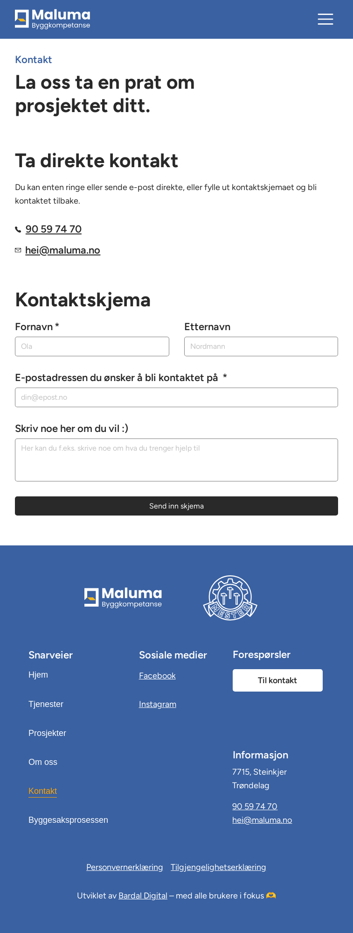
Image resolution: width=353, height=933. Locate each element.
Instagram (157, 704)
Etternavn (207, 326)
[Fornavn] (89, 346)
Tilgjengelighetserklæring (218, 867)
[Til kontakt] (278, 680)
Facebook (157, 676)
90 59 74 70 (54, 229)
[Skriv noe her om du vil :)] (176, 460)
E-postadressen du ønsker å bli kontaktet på (121, 377)
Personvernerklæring (124, 867)
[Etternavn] (258, 346)
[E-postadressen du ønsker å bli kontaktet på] (173, 397)
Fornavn (37, 326)
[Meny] (326, 19)
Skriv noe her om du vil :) (71, 428)
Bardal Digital (142, 896)
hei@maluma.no (62, 250)
